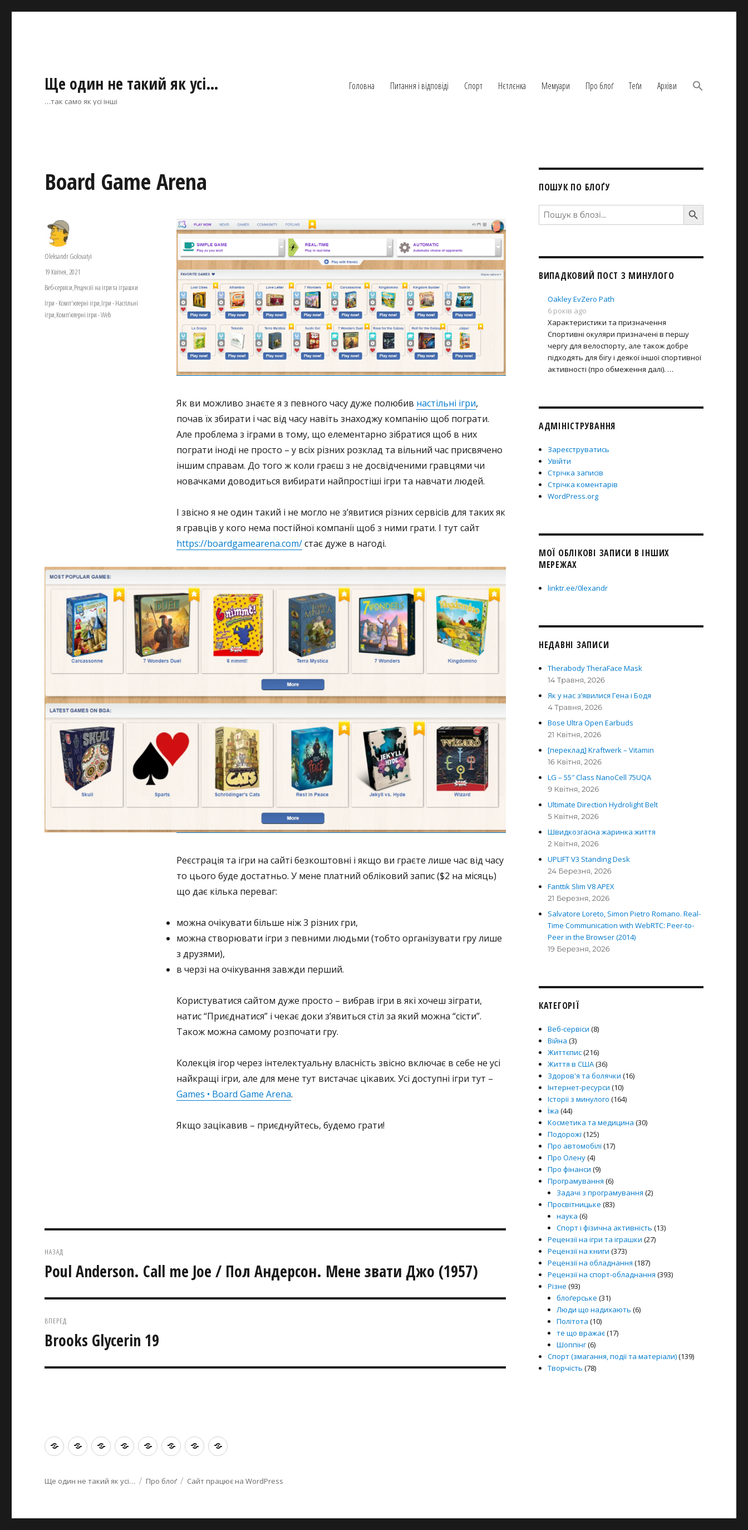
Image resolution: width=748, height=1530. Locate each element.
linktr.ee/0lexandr (578, 588)
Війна (557, 1041)
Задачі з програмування (600, 1193)
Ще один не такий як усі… (132, 83)
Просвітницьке (574, 1204)
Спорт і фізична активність (604, 1228)
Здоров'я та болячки (584, 1076)
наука (567, 1216)
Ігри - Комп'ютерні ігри (72, 303)
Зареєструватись (578, 449)
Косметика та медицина (591, 1122)
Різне (557, 1286)
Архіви (667, 86)
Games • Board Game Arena (233, 1094)
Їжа (553, 1111)
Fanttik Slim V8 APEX (581, 886)
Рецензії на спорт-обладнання (602, 1274)
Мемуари (556, 86)
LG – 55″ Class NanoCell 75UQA (599, 777)
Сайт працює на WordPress (235, 1481)
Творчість (565, 1368)
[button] (698, 87)
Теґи (635, 86)
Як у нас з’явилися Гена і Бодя (599, 695)
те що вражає (581, 1333)
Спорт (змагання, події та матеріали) (612, 1356)
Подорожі (565, 1134)
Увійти (559, 461)
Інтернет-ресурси (579, 1087)
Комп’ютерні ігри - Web (83, 315)
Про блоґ (599, 86)
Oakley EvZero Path (581, 299)
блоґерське (577, 1298)
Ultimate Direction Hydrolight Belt (603, 805)
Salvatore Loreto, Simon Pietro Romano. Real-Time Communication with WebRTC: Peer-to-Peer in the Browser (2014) (624, 925)
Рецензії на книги (578, 1251)
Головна (362, 86)
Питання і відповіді (419, 86)
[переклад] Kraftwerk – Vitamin (601, 750)
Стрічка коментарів (583, 484)
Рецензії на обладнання (590, 1263)
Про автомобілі (575, 1146)
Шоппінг (571, 1345)
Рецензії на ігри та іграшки (106, 287)
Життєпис (565, 1052)
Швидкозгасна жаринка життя (602, 832)
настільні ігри (446, 403)
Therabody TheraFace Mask (595, 668)
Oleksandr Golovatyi (68, 256)
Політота (572, 1321)
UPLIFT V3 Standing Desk (589, 859)
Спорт (473, 86)
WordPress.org (573, 496)
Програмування (576, 1181)
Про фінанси (569, 1169)
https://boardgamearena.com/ (239, 543)
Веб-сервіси (58, 287)
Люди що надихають (594, 1310)
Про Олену (566, 1158)
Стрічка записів (575, 473)
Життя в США (571, 1064)
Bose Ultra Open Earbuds (590, 723)
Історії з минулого (578, 1099)
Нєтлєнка (512, 86)
